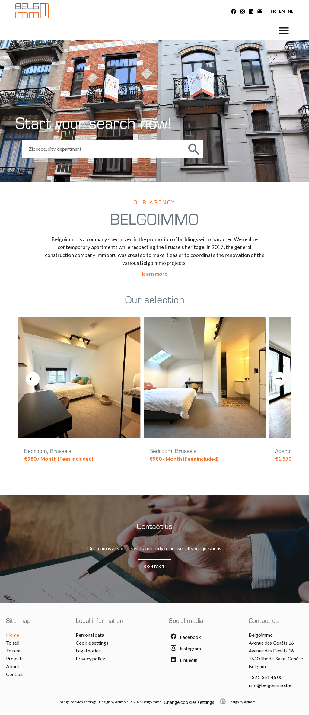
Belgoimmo (261, 635)
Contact (154, 566)
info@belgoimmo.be (270, 685)
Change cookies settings (77, 702)
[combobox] (103, 149)
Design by (242, 702)
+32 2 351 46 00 (265, 677)
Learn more (154, 274)
